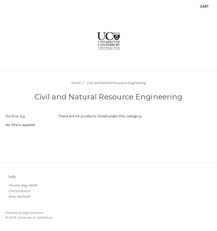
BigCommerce (33, 213)
